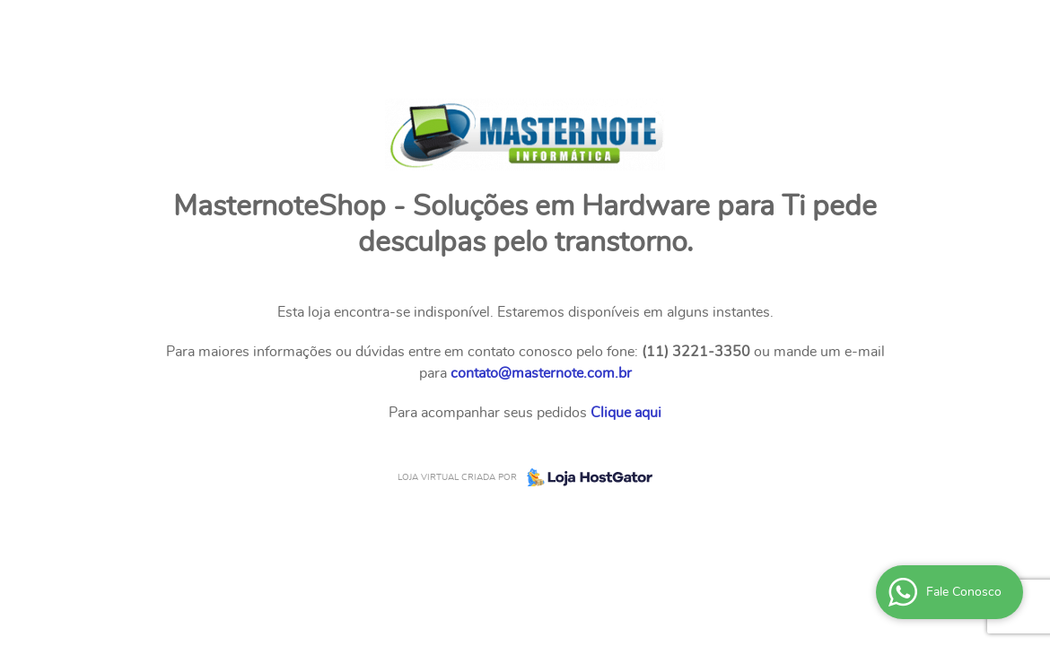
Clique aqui (626, 413)
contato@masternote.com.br (541, 373)
